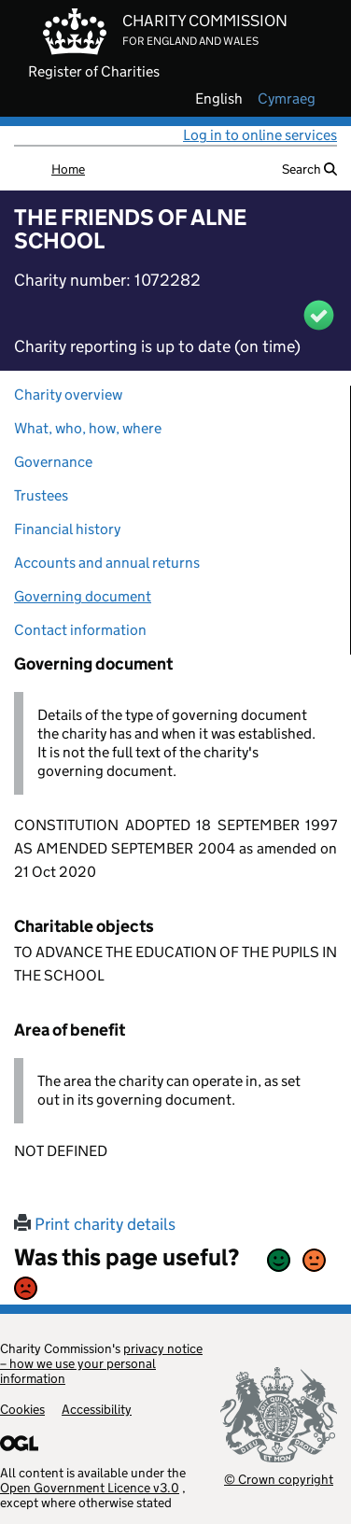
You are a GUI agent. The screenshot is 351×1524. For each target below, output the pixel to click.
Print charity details (95, 1224)
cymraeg (287, 99)
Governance (53, 462)
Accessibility (97, 1409)
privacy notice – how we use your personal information (101, 1363)
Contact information (80, 630)
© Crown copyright (278, 1479)
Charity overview (68, 394)
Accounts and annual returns (107, 563)
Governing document (82, 596)
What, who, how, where (87, 428)
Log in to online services (260, 135)
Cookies (22, 1409)
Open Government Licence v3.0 (89, 1487)
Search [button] (309, 169)
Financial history (67, 529)
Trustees (41, 495)
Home (68, 169)
